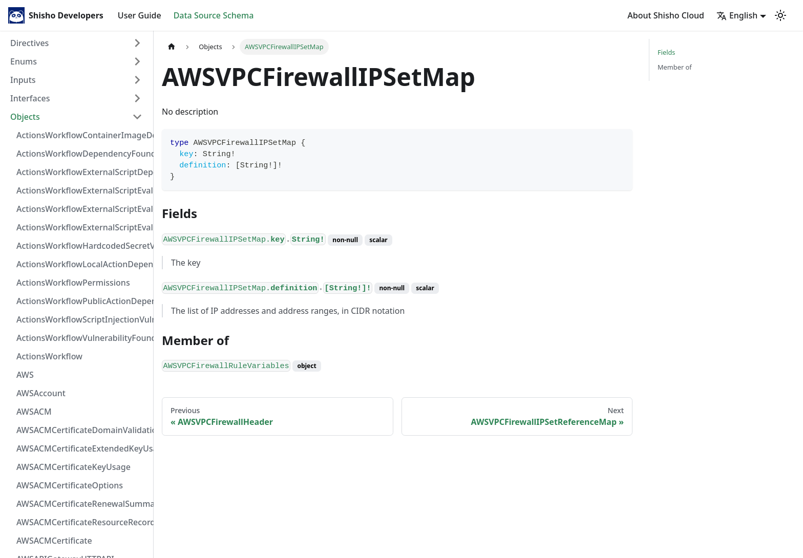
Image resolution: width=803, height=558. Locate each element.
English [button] (736, 15)
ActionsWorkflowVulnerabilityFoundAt (82, 338)
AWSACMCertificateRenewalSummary (82, 503)
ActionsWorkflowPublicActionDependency (82, 301)
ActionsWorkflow (49, 356)
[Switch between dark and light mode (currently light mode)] (780, 15)
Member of (675, 67)
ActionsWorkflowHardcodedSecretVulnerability (82, 245)
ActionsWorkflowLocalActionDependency (82, 264)
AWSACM (34, 411)
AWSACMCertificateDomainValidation (82, 430)
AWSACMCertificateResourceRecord (82, 522)
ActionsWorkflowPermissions (73, 282)
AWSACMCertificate (54, 540)
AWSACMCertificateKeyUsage (73, 467)
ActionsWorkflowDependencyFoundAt (82, 153)
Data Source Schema (214, 15)
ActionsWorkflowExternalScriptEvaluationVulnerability (82, 227)
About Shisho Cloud (665, 15)
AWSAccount (41, 393)
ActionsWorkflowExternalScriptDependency (82, 172)
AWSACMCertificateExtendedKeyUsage (82, 448)
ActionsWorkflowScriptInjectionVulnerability (82, 319)
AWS (25, 374)
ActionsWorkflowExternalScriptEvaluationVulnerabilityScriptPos (82, 208)
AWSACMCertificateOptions (69, 485)
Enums (23, 61)
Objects (25, 116)
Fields (666, 52)
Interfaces (30, 98)
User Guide (139, 15)
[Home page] (171, 47)
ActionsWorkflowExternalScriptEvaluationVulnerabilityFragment (82, 190)
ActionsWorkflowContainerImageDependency (82, 135)
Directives (29, 43)
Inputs (23, 79)
